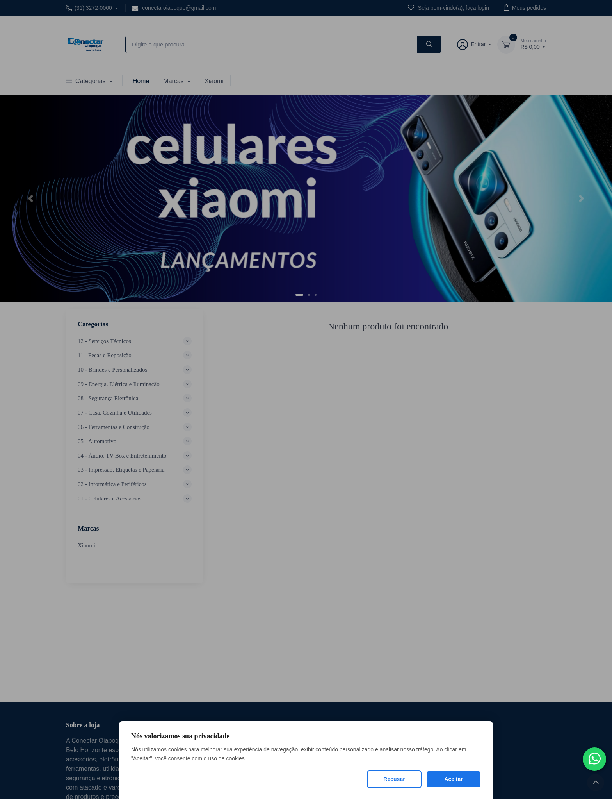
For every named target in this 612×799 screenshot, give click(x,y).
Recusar (394, 779)
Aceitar (453, 779)
